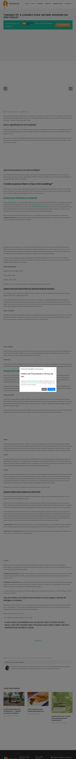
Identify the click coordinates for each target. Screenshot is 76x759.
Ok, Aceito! (51, 389)
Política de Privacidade (33, 382)
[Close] (54, 369)
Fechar (44, 389)
